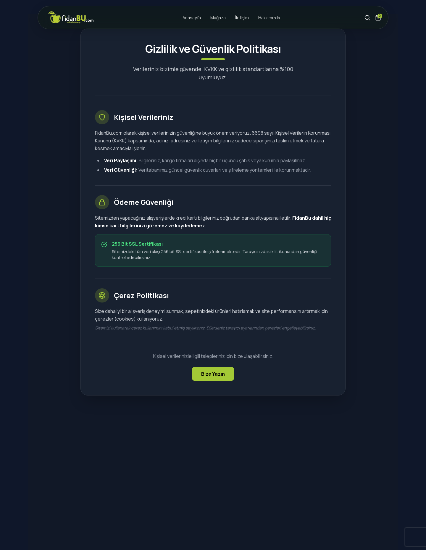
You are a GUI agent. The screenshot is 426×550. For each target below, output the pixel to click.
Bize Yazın (213, 374)
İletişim (242, 17)
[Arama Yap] (367, 18)
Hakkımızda (269, 17)
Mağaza (218, 17)
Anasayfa (192, 17)
